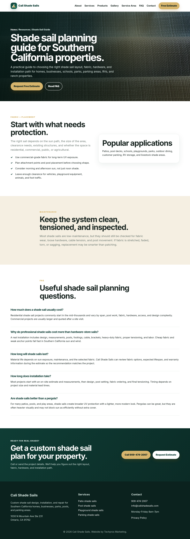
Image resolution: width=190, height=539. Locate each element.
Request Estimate (166, 454)
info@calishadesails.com (145, 505)
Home (14, 29)
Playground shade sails (91, 510)
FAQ (141, 5)
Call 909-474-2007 (136, 454)
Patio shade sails (87, 501)
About (78, 5)
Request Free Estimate (27, 86)
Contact (151, 5)
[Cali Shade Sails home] (25, 6)
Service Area (129, 5)
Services (89, 5)
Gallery (115, 5)
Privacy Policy (139, 517)
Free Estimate (169, 5)
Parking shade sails (88, 514)
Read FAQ (53, 86)
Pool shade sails (87, 505)
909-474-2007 (139, 501)
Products (102, 5)
